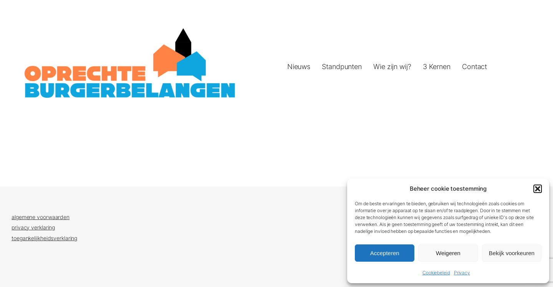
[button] (537, 189)
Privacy (462, 272)
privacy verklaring (33, 227)
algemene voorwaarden (41, 217)
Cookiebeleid (436, 272)
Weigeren (448, 253)
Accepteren (384, 253)
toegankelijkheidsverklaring (44, 238)
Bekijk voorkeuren (512, 253)
